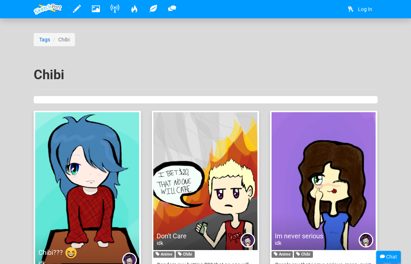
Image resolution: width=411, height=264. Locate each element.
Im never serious (299, 236)
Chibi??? (58, 252)
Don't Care (172, 236)
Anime (164, 254)
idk (160, 243)
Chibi (185, 254)
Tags (44, 40)
